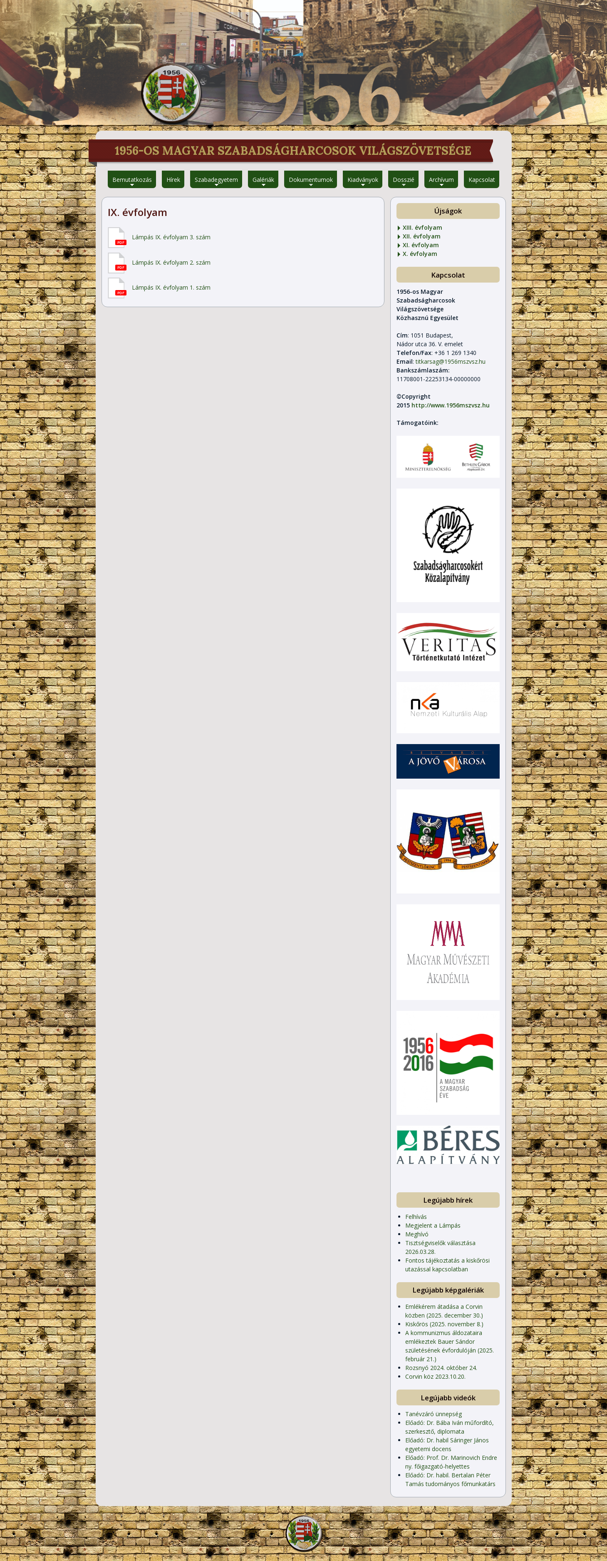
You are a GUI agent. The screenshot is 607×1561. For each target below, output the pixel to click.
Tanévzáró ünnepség (433, 1414)
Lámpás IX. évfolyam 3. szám (171, 237)
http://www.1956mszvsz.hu (450, 405)
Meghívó (417, 1234)
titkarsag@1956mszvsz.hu (451, 361)
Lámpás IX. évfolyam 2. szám (171, 262)
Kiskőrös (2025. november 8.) (444, 1324)
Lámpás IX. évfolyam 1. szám (171, 287)
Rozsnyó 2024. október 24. (441, 1368)
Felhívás (416, 1217)
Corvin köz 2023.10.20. (435, 1376)
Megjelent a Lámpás (433, 1225)
